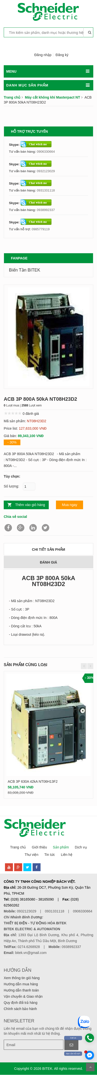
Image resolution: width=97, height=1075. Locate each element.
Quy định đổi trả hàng (20, 1003)
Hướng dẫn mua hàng (21, 984)
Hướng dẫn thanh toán (21, 990)
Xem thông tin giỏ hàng (22, 978)
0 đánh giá (31, 414)
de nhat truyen (26, 957)
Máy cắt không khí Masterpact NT (52, 97)
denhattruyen (11, 957)
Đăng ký (62, 55)
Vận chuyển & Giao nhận (23, 996)
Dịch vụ (81, 847)
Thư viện (31, 855)
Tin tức (49, 855)
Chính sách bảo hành (20, 1009)
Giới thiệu (39, 847)
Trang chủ (12, 97)
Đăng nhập (42, 55)
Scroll (90, 1067)
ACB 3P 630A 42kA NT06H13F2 (33, 781)
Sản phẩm (61, 847)
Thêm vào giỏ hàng (30, 505)
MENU (11, 71)
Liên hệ (66, 855)
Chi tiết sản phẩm (48, 549)
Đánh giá (48, 562)
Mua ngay (69, 505)
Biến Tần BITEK (24, 270)
